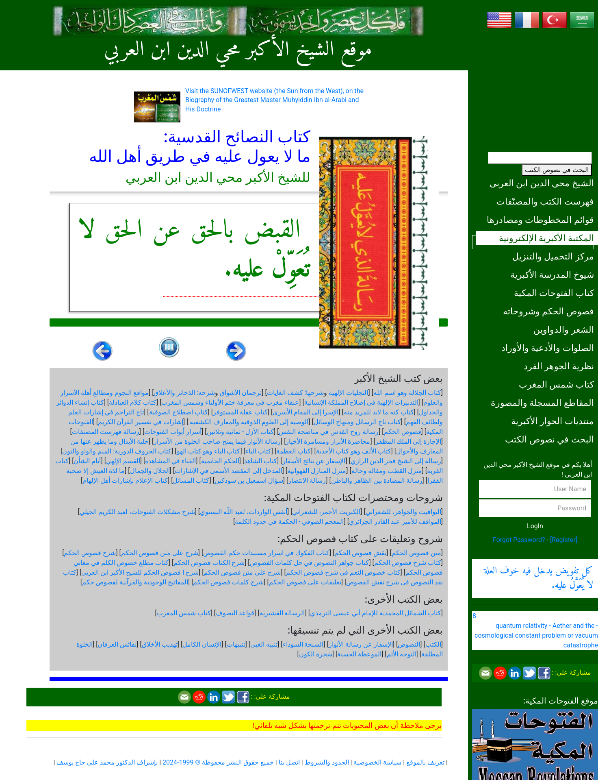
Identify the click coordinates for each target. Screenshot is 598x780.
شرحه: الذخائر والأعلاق (184, 393)
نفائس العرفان (117, 644)
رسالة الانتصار (307, 480)
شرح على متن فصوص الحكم (159, 553)
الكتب (433, 644)
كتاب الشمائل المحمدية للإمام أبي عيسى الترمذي (375, 613)
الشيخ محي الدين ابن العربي (542, 183)
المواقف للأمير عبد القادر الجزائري (395, 521)
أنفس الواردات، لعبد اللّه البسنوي (243, 512)
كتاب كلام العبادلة (132, 402)
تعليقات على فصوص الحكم (305, 582)
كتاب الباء (258, 451)
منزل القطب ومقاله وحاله (386, 471)
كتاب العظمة (293, 451)
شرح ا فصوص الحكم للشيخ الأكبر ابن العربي (140, 572)
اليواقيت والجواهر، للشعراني (403, 512)
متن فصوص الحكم (416, 553)
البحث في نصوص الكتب (557, 170)
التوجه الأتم (401, 654)
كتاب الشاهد (260, 461)
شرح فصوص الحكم (90, 553)
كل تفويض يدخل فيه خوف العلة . (538, 578)
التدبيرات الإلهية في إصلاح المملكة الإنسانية (361, 402)
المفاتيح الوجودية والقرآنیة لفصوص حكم (135, 582)
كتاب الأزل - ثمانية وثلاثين (240, 432)
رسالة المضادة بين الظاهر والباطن (376, 480)
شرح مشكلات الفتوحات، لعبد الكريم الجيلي (137, 512)
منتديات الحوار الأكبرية (552, 421)
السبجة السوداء (303, 644)
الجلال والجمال (150, 471)
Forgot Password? (519, 540)
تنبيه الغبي (263, 644)
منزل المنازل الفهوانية (316, 471)
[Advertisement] (535, 87)
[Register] (563, 540)
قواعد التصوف (235, 613)
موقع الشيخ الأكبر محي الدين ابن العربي (238, 50)
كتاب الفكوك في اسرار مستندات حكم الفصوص (266, 553)
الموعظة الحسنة (359, 654)
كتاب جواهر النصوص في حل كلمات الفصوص (309, 562)
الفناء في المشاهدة (170, 461)
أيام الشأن (87, 461)
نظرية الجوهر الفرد (559, 366)
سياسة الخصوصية (377, 762)
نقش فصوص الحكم (360, 553)
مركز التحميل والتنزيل (553, 256)
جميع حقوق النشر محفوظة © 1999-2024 (218, 762)
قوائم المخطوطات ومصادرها (540, 219)
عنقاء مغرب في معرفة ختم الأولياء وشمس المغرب (230, 402)
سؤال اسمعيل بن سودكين (248, 480)
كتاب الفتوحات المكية (554, 293)
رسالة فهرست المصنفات (105, 432)
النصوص (409, 644)
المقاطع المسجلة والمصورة (542, 402)
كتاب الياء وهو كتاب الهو (208, 451)
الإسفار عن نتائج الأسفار (314, 461)
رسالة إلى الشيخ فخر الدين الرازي (396, 461)
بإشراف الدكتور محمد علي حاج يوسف (107, 762)
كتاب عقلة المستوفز (240, 412)
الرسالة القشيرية (282, 613)
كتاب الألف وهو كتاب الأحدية (353, 451)
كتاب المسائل (191, 480)
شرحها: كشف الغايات (295, 393)
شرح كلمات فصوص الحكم (228, 582)
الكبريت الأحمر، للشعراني (326, 512)
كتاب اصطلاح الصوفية (178, 412)
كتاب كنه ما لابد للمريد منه (379, 412)
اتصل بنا (289, 762)
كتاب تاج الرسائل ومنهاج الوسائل (357, 422)
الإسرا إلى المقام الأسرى (305, 412)
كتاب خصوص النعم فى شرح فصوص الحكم (343, 572)
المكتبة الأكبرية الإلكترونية (546, 238)
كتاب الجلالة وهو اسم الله (407, 393)
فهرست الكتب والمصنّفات (545, 201)
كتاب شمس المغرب (556, 384)
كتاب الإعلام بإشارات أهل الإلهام (125, 480)
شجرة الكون (315, 654)
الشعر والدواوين (563, 329)
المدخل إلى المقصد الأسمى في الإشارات (228, 471)
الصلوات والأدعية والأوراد (547, 347)
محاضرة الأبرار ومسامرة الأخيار (328, 441)
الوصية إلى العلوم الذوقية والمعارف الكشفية (248, 422)
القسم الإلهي (123, 461)
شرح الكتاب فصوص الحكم (209, 562)
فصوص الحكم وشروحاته (548, 311)
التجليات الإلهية (348, 393)
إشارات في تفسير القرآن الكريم (140, 422)
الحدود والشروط (327, 762)
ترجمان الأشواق (241, 393)
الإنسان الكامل (201, 644)
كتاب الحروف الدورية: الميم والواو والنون (116, 451)
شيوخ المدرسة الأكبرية (552, 274)
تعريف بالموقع (425, 762)
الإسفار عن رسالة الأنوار (361, 644)
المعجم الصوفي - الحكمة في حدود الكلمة (289, 521)
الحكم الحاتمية (220, 461)
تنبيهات (236, 644)
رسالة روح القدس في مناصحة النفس (329, 432)
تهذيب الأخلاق (160, 644)
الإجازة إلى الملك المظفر (408, 441)
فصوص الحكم (402, 432)
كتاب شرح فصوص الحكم (407, 562)
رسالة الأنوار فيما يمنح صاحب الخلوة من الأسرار (217, 441)
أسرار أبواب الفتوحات (173, 432)
